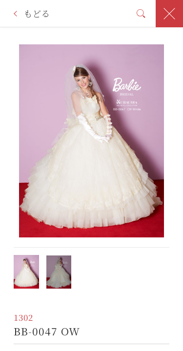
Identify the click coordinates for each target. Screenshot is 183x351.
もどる (36, 13)
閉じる (169, 13)
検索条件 (141, 13)
